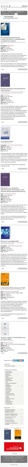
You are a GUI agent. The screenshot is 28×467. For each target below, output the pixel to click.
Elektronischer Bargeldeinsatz (11, 383)
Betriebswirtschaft (9, 380)
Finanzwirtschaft (9, 389)
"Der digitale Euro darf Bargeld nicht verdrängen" (11, 423)
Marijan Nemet (11, 246)
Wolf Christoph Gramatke (10, 194)
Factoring (7, 384)
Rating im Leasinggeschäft (10, 241)
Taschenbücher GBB (5, 14)
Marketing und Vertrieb (10, 398)
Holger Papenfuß (15, 291)
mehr (3, 69)
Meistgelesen (7, 408)
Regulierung (8, 400)
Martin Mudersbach (18, 145)
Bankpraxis (8, 374)
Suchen (7, 6)
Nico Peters (6, 95)
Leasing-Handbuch (7, 141)
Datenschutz (22, 460)
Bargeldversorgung (9, 378)
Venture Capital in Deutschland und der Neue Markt (13, 338)
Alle (16, 14)
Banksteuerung (8, 375)
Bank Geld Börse (9, 371)
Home (2, 9)
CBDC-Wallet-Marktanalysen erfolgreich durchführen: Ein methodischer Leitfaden (10, 411)
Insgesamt (13, 408)
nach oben (14, 453)
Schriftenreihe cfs (10, 12)
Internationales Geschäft (10, 395)
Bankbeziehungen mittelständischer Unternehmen (13, 90)
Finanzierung (8, 385)
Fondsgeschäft (8, 391)
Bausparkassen (8, 379)
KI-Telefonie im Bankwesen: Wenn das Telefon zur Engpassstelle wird (11, 414)
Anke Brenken (7, 291)
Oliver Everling (18, 246)
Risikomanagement (9, 401)
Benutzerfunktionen (10, 6)
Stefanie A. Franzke (8, 343)
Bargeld (7, 376)
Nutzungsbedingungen (14, 460)
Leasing (7, 396)
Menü (5, 6)
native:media (15, 464)
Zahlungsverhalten (9, 404)
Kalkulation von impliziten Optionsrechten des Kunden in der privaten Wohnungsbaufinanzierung (13, 190)
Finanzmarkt (8, 387)
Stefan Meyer (11, 46)
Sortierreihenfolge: (9, 17)
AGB (8, 460)
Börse (7, 382)
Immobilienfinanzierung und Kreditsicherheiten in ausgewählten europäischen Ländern (13, 39)
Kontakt (5, 460)
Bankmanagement (9, 372)
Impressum (14, 461)
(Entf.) (22, 385)
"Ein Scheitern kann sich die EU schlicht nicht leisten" (10, 417)
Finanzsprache (8, 388)
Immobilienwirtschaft (10, 393)
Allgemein (4, 12)
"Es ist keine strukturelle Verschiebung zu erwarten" (10, 420)
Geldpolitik (8, 392)
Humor (12, 14)
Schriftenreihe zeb (19, 12)
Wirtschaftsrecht (9, 402)
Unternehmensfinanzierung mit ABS (13, 288)
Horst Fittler (10, 145)
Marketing (7, 397)
